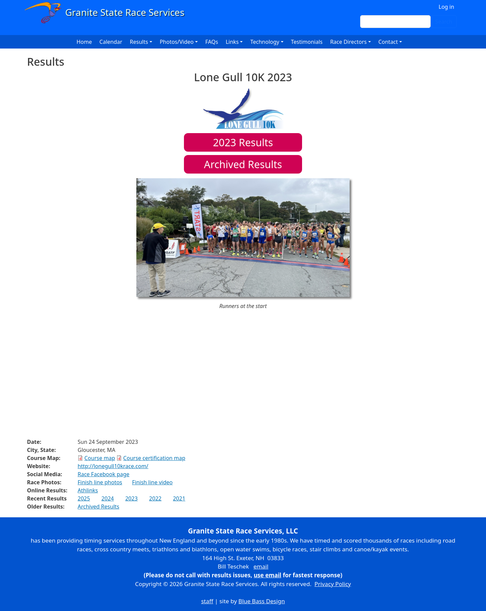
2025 (84, 498)
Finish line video (152, 482)
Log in (446, 6)
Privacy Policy (333, 584)
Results (243, 142)
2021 (179, 498)
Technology (264, 41)
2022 (155, 498)
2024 (108, 498)
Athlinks (88, 490)
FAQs (211, 41)
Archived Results (243, 164)
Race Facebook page (103, 474)
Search (443, 21)
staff (207, 601)
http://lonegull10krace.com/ (113, 466)
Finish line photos (100, 482)
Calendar (111, 41)
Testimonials (307, 41)
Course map (99, 458)
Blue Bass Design (261, 601)
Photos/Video (177, 41)
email (260, 566)
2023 (131, 498)
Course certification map (154, 458)
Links (232, 41)
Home (84, 41)
